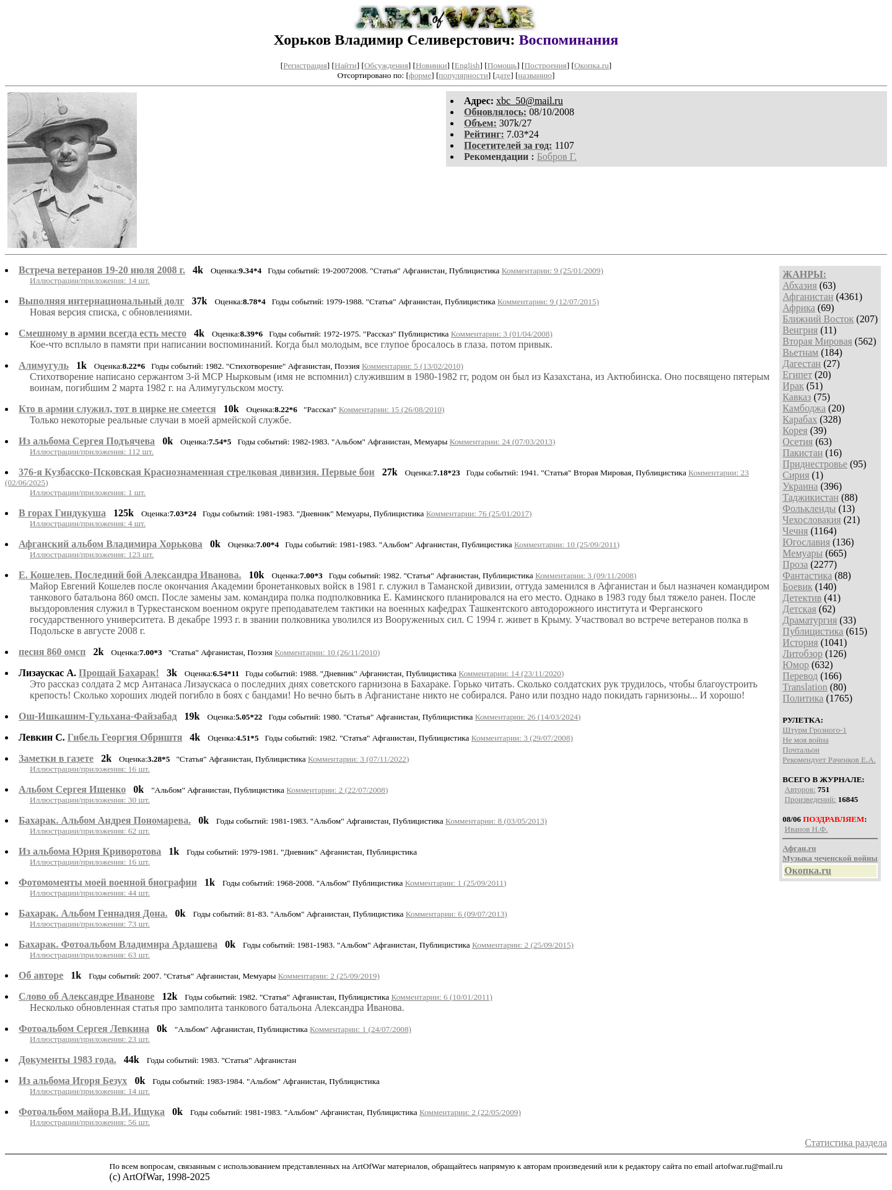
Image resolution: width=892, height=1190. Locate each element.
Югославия (806, 542)
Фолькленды (809, 508)
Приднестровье (814, 464)
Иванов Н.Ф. (806, 829)
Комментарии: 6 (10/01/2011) (441, 997)
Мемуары (802, 553)
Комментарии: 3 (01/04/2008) (502, 333)
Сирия (795, 475)
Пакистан (802, 452)
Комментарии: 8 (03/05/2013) (496, 821)
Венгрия (800, 330)
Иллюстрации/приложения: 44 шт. (90, 892)
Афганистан (807, 296)
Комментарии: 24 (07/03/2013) (503, 441)
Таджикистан (810, 497)
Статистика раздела (846, 1142)
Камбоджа (804, 408)
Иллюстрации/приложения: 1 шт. (88, 492)
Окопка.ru (591, 65)
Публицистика (812, 631)
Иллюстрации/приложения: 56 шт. (90, 1122)
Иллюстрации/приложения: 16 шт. (90, 769)
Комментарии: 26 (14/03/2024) (528, 716)
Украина (800, 486)
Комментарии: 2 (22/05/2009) (470, 1112)
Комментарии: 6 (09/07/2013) (456, 914)
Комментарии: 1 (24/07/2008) (360, 1029)
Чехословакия (811, 519)
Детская (799, 609)
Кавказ (796, 397)
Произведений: (810, 799)
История (800, 642)
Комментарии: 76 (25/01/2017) (479, 513)
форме (420, 75)
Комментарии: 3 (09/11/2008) (586, 575)
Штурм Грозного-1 (814, 729)
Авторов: (800, 789)
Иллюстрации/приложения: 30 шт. (90, 799)
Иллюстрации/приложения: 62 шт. (90, 830)
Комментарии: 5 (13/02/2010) (412, 366)
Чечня (795, 531)
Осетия (797, 441)
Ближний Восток (818, 319)
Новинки (431, 65)
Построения (545, 65)
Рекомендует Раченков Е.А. (828, 759)
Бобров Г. (557, 156)
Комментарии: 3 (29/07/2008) (522, 738)
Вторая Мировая (817, 341)
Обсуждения (386, 65)
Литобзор (802, 653)
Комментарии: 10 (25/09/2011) (566, 544)
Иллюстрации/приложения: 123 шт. (92, 554)
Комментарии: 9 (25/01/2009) (552, 270)
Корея (794, 430)
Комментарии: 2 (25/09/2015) (523, 945)
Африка (798, 307)
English (467, 65)
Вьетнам (800, 352)
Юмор (795, 664)
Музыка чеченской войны (829, 858)
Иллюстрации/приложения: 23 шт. (90, 1039)
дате (503, 75)
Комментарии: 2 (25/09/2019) (329, 976)
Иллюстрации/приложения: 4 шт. (88, 523)
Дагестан (801, 363)
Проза (795, 564)
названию (535, 75)
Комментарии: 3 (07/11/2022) (358, 759)
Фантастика (807, 575)
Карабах (799, 419)
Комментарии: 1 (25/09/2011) (456, 883)
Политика (802, 698)
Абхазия (799, 285)
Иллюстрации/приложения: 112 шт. (92, 451)
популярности (463, 75)
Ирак (792, 386)
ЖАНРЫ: (804, 274)
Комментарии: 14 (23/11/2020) (511, 673)
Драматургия (809, 620)
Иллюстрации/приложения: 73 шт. (90, 923)
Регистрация (305, 65)
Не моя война (805, 739)
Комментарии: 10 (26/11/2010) (327, 652)
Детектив (801, 598)
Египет (797, 374)
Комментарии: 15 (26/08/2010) (392, 409)
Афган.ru (799, 848)
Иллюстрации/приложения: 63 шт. (90, 954)
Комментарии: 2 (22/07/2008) (337, 790)
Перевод (800, 676)
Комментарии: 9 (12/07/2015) (548, 301)
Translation (804, 687)
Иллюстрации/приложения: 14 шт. (90, 280)
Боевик (797, 586)
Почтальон (801, 749)
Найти (345, 65)
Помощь (502, 65)
